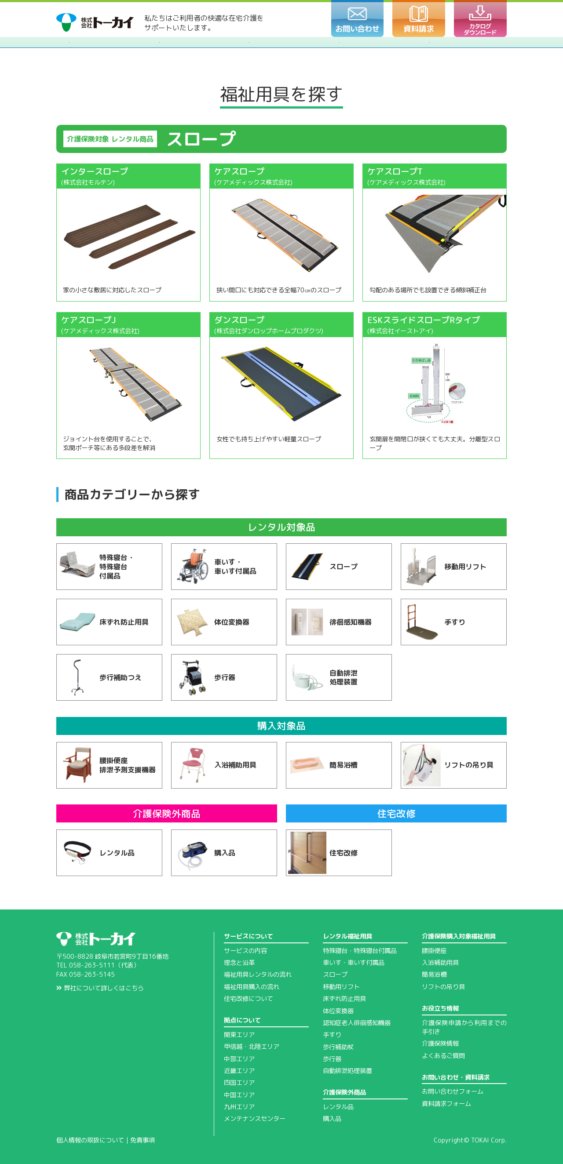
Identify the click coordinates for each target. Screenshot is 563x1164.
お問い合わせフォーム (452, 1091)
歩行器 (332, 1059)
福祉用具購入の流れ (251, 986)
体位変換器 (338, 1011)
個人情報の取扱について (90, 1140)
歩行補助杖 (338, 1047)
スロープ (335, 974)
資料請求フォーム (446, 1103)
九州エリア (239, 1106)
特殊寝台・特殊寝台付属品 (360, 950)
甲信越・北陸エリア (251, 1046)
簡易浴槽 (434, 974)
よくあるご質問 (443, 1055)
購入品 (332, 1118)
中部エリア (239, 1059)
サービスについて (248, 936)
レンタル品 (338, 1106)
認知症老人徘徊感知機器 (357, 1022)
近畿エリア (239, 1070)
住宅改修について (248, 998)
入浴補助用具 (440, 962)
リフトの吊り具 (443, 986)
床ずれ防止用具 (344, 998)
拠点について (242, 1020)
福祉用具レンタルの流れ (258, 974)
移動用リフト (341, 986)
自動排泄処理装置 (347, 1070)
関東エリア (239, 1034)
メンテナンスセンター (254, 1118)
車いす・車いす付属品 (353, 962)
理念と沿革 (239, 962)
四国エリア (239, 1082)
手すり (332, 1034)
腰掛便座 (434, 950)
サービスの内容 (245, 950)
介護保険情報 (440, 1043)
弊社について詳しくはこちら (100, 988)
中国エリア (239, 1095)
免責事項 (142, 1140)
